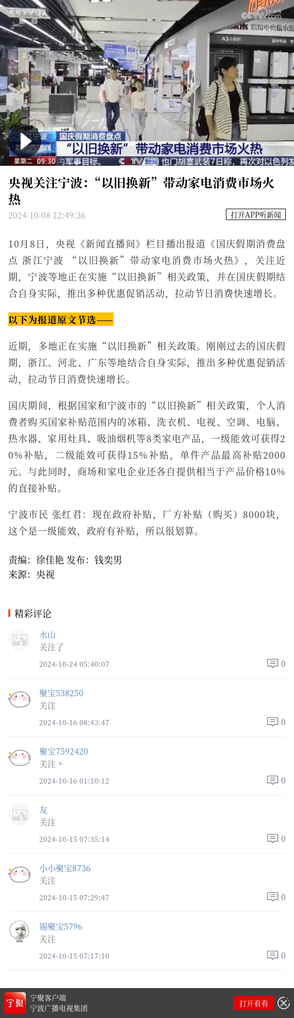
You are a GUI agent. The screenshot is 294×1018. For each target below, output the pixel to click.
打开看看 (253, 1003)
